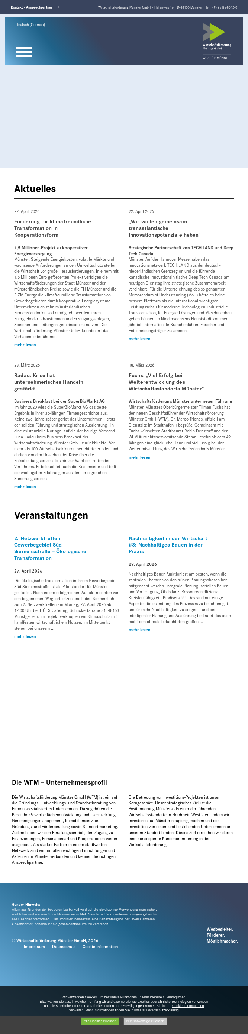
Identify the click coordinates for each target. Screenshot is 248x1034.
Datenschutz (63, 946)
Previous (7, 16)
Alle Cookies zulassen (100, 1021)
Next (227, 16)
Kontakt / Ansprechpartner (31, 7)
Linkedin (60, 7)
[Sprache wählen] (35, 24)
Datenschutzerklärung (162, 1010)
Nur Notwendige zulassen (145, 1021)
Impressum (34, 946)
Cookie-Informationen (188, 1006)
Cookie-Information (100, 946)
